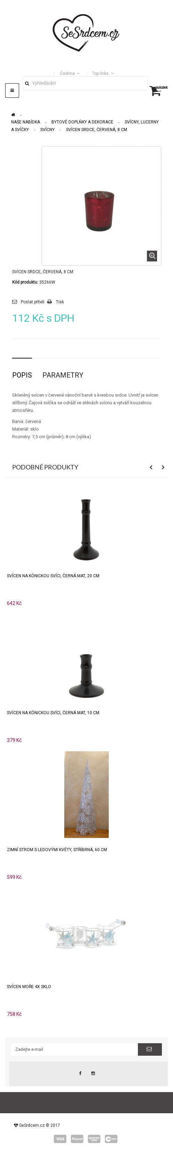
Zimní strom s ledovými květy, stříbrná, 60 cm (57, 849)
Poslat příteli (32, 302)
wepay (111, 1139)
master (94, 1139)
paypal (77, 1139)
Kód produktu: (25, 282)
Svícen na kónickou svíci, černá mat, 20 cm (53, 575)
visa (60, 1139)
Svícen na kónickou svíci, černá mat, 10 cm (53, 712)
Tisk (60, 302)
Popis (22, 375)
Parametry (62, 375)
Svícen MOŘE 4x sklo (29, 986)
